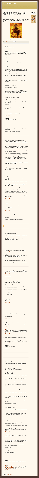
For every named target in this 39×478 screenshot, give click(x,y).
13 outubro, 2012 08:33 (7, 342)
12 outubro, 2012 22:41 (7, 273)
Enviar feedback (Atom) (9, 474)
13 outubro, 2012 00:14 (7, 333)
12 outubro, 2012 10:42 (7, 210)
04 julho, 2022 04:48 (7, 462)
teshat (5, 465)
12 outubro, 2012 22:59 (7, 302)
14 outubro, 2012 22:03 (7, 431)
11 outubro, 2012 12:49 (7, 48)
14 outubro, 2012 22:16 (7, 457)
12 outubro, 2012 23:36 (7, 318)
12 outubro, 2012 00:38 (7, 198)
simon (5, 329)
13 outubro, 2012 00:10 (7, 326)
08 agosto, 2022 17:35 (7, 469)
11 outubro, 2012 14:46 (7, 115)
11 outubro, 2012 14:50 (7, 123)
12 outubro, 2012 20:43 (7, 251)
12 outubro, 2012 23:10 (7, 308)
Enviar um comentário (6, 471)
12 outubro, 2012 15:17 (7, 243)
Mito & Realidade (9, 3)
